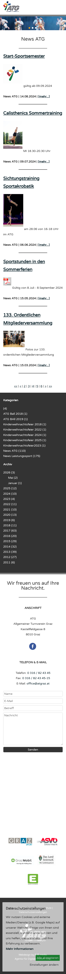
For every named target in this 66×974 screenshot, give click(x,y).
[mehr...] (44, 96)
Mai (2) (13, 477)
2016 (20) (10, 536)
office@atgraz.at (38, 683)
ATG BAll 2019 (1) (15, 419)
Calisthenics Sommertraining (32, 113)
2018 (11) (10, 525)
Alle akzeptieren (48, 958)
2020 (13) (10, 515)
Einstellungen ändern (44, 964)
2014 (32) (10, 546)
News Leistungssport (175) (21, 456)
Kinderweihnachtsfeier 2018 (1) (24, 424)
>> (50, 386)
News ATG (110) (14, 451)
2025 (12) (10, 488)
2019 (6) (9, 520)
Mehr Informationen (19, 949)
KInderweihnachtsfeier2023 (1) (24, 445)
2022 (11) (10, 504)
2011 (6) (9, 562)
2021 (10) (10, 509)
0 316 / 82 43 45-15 (36, 678)
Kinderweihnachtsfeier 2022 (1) (24, 429)
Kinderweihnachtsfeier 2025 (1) (24, 440)
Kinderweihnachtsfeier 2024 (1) (24, 435)
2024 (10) (10, 493)
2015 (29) (10, 541)
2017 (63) (10, 530)
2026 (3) (9, 472)
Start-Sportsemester (24, 56)
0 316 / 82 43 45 (38, 673)
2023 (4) (9, 499)
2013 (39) (10, 552)
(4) (5, 408)
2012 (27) (10, 557)
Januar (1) (15, 483)
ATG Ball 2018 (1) (15, 414)
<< (15, 386)
